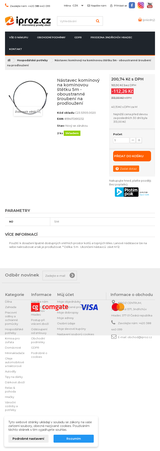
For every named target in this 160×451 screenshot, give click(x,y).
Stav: (61, 125)
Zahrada (10, 307)
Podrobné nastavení (28, 439)
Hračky (9, 397)
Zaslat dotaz (126, 168)
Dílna (8, 301)
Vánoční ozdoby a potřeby (11, 406)
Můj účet (65, 294)
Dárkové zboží (15, 382)
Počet (117, 134)
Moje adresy (65, 318)
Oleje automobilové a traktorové (14, 362)
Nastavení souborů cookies (75, 334)
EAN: (60, 118)
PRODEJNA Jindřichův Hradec (111, 37)
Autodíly (10, 371)
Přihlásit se (120, 5)
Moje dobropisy (67, 312)
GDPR (78, 37)
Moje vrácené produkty (73, 307)
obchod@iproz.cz (140, 337)
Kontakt (15, 49)
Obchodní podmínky (51, 37)
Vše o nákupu (18, 37)
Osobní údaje (66, 323)
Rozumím (73, 439)
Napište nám (98, 5)
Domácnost (13, 347)
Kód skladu (65, 112)
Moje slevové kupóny (71, 328)
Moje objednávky (69, 301)
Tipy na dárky (14, 376)
